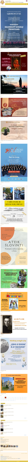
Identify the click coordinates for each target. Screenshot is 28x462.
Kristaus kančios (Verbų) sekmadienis (8, 432)
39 (13, 400)
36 (8, 400)
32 (1, 400)
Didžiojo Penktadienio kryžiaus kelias (8, 428)
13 (20, 397)
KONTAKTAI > (2, 437)
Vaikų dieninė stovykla (6, 425)
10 (15, 397)
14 (22, 397)
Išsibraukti (26, 453)
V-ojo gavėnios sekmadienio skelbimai (8, 408)
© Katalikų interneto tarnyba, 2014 (23, 461)
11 (17, 397)
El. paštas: (1, 450)
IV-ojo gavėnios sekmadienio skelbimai (9, 411)
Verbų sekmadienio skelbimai (7, 405)
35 (6, 400)
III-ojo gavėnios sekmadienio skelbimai (9, 415)
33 (3, 400)
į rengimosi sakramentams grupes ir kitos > (11, 458)
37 (10, 400)
